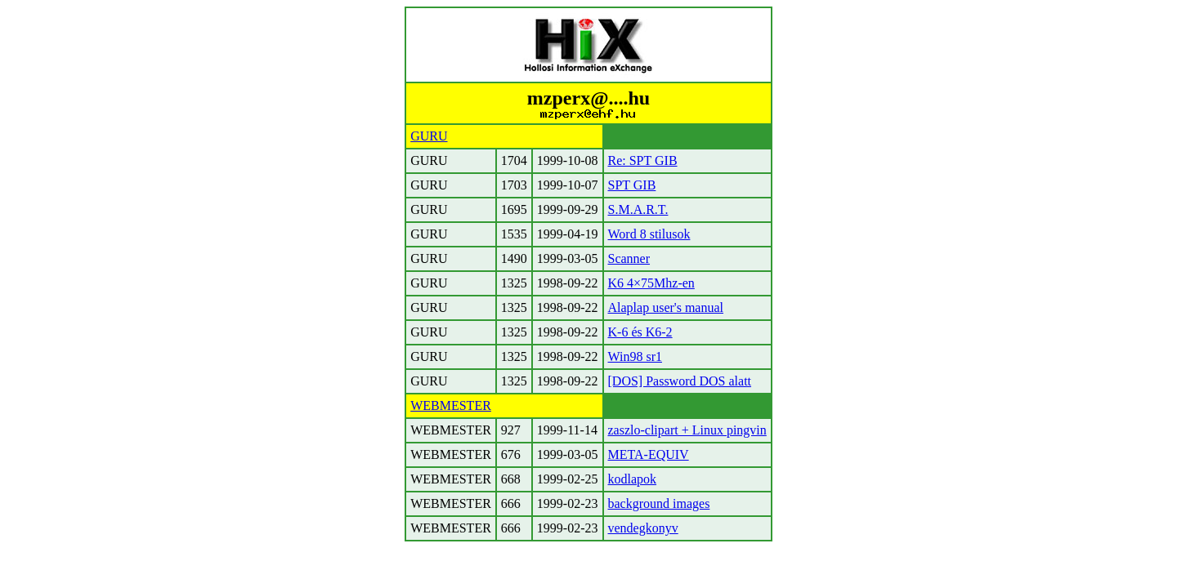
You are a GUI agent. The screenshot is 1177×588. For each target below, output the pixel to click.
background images (659, 503)
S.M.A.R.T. (638, 209)
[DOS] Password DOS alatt (680, 381)
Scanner (629, 258)
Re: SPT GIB (643, 160)
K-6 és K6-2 (640, 332)
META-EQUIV (648, 454)
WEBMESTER (450, 405)
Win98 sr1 (635, 356)
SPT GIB (632, 185)
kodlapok (632, 479)
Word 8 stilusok (649, 234)
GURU (428, 136)
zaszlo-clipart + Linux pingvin (687, 430)
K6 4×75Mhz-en (651, 283)
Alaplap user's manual (666, 307)
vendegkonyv (643, 528)
